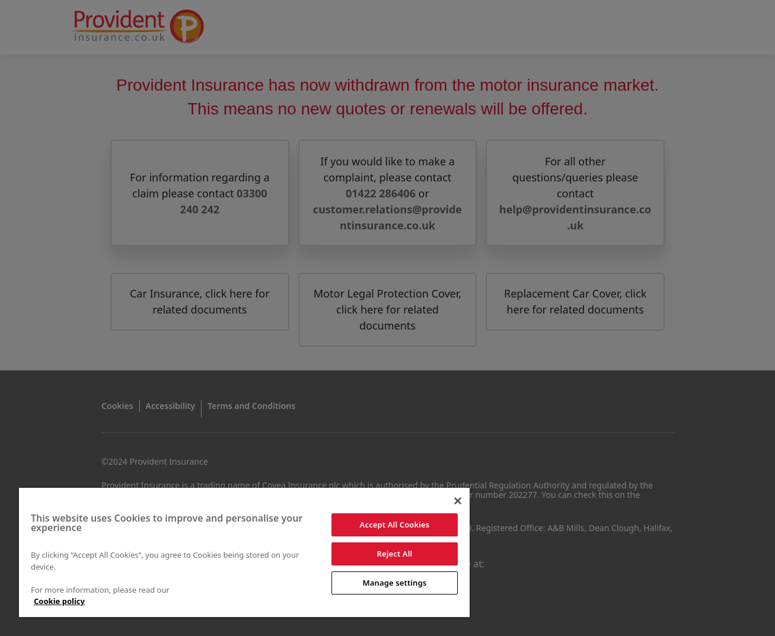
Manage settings (395, 582)
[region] (244, 552)
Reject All (395, 553)
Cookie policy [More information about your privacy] (59, 601)
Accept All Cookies (395, 524)
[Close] (457, 500)
